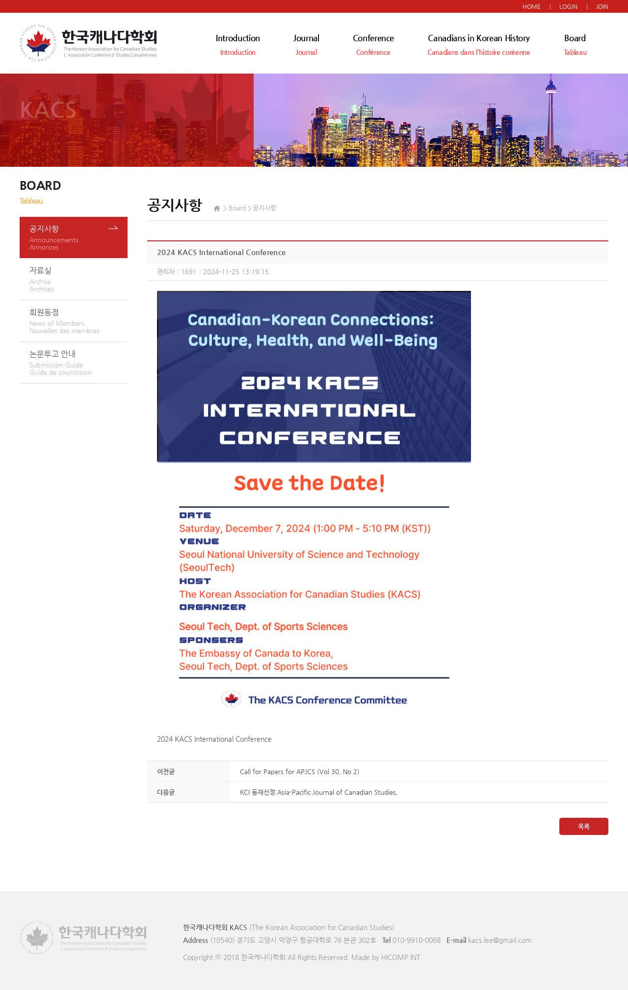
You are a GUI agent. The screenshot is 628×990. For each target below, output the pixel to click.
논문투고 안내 (78, 362)
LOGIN (568, 6)
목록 (584, 826)
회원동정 (78, 321)
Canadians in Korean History (478, 44)
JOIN (602, 6)
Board (575, 44)
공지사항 (78, 237)
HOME (532, 6)
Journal (306, 44)
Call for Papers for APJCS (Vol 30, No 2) (300, 771)
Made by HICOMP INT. (386, 957)
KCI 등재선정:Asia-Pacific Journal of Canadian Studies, (319, 792)
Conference (373, 44)
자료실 (78, 279)
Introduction (238, 44)
